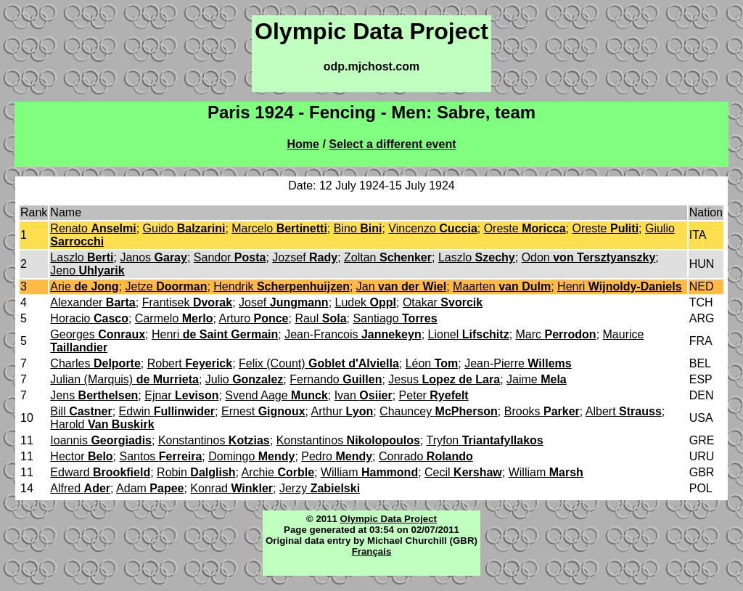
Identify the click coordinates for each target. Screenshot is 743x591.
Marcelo (279, 228)
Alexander (92, 302)
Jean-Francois (353, 334)
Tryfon (485, 440)
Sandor (230, 257)
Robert (189, 363)
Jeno (87, 270)
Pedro (336, 456)
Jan (401, 286)
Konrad (231, 488)
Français (372, 551)
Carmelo (174, 318)
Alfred (80, 488)
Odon (589, 257)
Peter (434, 395)
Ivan (363, 395)
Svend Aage (276, 395)
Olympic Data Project (388, 518)
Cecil (463, 472)
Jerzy (319, 488)
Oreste (525, 228)
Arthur (342, 411)
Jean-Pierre (517, 363)
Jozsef (304, 257)
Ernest (263, 411)
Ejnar (181, 395)
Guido (184, 228)
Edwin (167, 411)
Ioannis (101, 440)
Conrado (426, 456)
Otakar (443, 302)
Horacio (89, 318)
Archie (278, 472)
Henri (619, 286)
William (369, 472)
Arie (84, 286)
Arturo (253, 318)
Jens (94, 395)
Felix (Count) (319, 363)
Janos (153, 257)
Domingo (251, 456)
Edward (100, 472)
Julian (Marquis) (124, 379)
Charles (95, 363)
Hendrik (281, 286)
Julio (244, 379)
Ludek (365, 302)
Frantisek (187, 302)
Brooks (542, 411)
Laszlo (81, 257)
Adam (150, 488)
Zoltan (388, 257)
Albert (624, 411)
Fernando (336, 379)
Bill (81, 411)
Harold (102, 424)
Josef (284, 302)
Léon (432, 363)
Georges (97, 334)
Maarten (502, 286)
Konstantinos (214, 440)
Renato (93, 228)
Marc (556, 334)
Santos (161, 456)
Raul (320, 318)
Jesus (444, 379)
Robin (196, 472)
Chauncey (438, 411)
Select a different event (392, 144)
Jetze (167, 286)
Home (303, 144)
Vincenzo (432, 228)
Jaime (536, 379)
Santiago (395, 318)
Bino (358, 228)
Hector (81, 456)
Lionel (468, 334)
